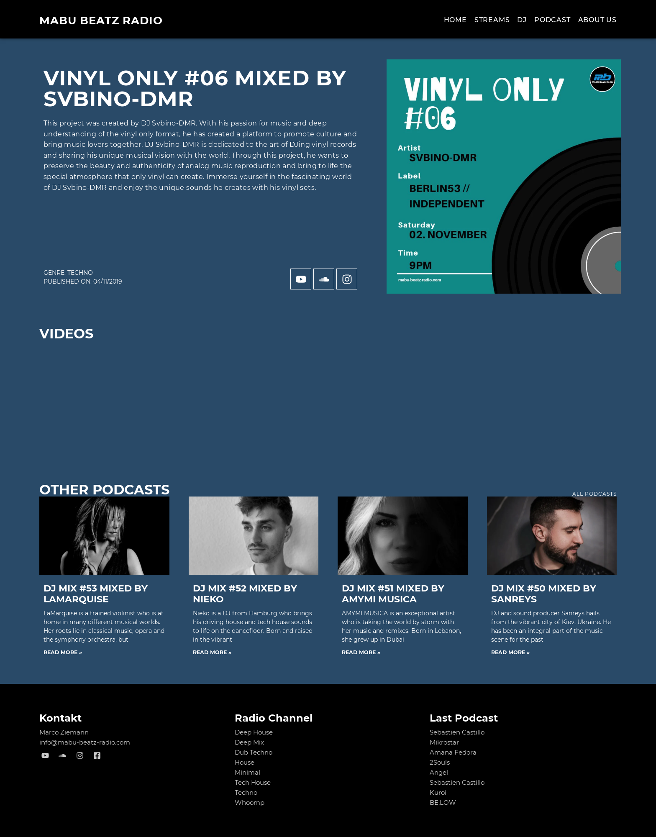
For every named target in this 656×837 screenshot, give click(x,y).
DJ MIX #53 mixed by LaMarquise (96, 594)
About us (597, 20)
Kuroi (438, 792)
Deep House (254, 732)
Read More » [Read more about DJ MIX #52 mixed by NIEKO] (212, 652)
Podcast (552, 20)
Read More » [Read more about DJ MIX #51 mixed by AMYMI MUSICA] (361, 652)
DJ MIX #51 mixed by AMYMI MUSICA (393, 594)
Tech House (253, 782)
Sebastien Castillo (457, 732)
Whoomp (249, 802)
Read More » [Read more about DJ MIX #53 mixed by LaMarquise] (63, 652)
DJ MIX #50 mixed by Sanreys (543, 594)
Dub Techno (253, 752)
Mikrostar (444, 742)
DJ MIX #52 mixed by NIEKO (245, 594)
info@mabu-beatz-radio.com (84, 742)
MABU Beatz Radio (101, 20)
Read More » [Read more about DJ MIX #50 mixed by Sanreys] (510, 652)
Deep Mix (249, 742)
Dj (522, 20)
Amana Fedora (453, 752)
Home (455, 20)
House (244, 762)
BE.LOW (443, 802)
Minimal (247, 772)
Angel (439, 772)
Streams (492, 20)
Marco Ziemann (64, 732)
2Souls (440, 762)
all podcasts (594, 494)
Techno (80, 272)
